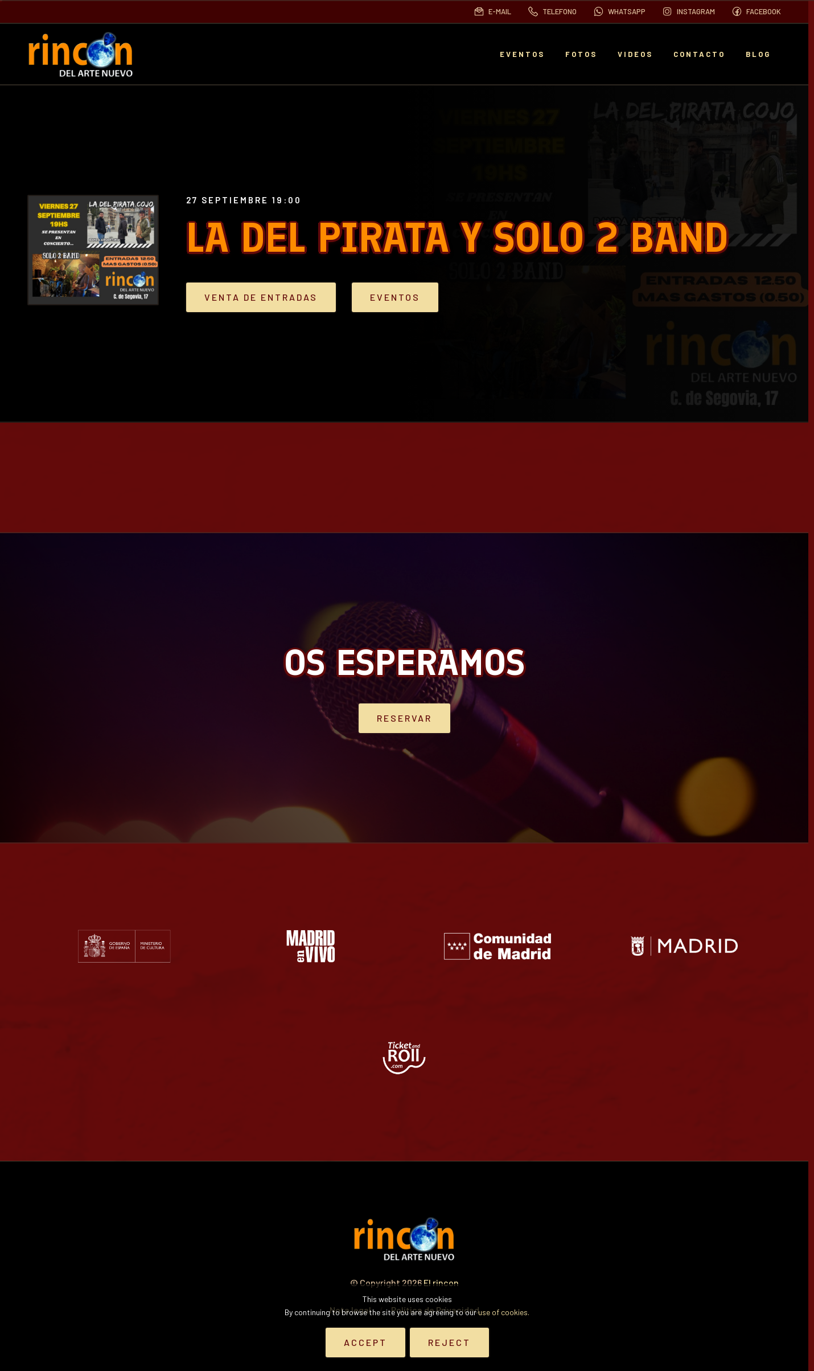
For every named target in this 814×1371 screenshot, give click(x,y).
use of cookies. (503, 1312)
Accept (365, 1342)
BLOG (758, 54)
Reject (449, 1342)
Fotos (581, 54)
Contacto (699, 54)
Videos (635, 54)
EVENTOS (522, 54)
